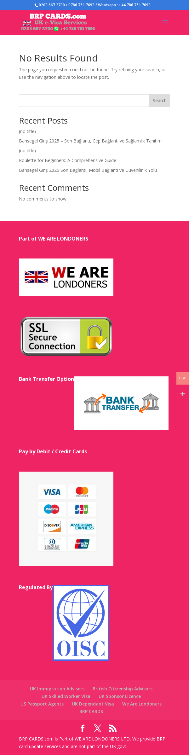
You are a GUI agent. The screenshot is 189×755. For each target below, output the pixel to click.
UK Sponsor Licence (120, 696)
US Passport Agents (42, 704)
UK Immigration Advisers (57, 689)
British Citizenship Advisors (122, 689)
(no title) (27, 131)
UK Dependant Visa (93, 704)
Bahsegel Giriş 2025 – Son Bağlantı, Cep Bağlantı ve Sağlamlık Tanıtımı (91, 141)
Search (160, 100)
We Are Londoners (142, 704)
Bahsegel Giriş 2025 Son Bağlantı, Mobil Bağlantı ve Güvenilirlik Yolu (88, 170)
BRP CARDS (91, 711)
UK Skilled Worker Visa (66, 696)
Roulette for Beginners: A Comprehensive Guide (67, 160)
